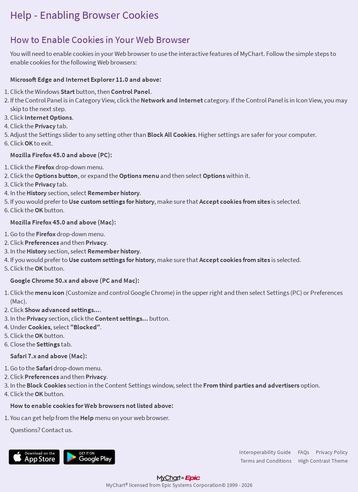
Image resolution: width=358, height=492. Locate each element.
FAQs (303, 452)
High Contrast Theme (323, 460)
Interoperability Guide (265, 452)
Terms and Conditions (266, 460)
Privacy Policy (332, 452)
